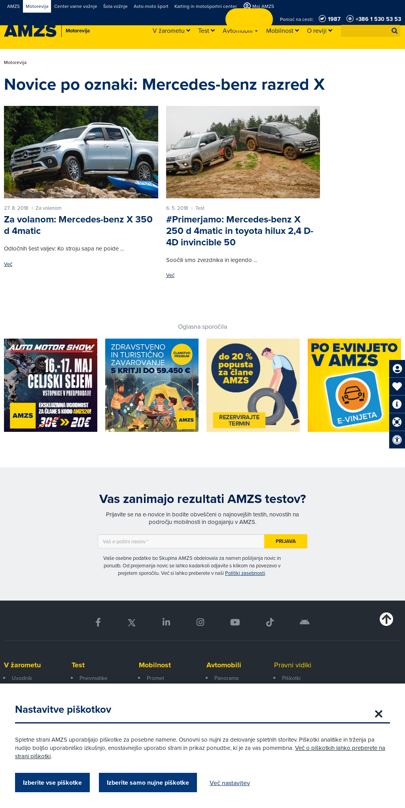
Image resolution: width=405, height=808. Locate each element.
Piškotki (291, 678)
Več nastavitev (230, 782)
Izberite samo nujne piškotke (149, 782)
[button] (394, 30)
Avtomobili (223, 665)
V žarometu (22, 665)
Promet (155, 678)
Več (8, 264)
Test (78, 665)
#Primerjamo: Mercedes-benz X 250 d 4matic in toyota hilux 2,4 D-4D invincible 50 (239, 230)
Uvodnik (22, 678)
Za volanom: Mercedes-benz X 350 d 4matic (78, 225)
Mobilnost (155, 665)
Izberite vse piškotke (53, 782)
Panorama (226, 678)
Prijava (286, 541)
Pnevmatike (93, 678)
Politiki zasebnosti (245, 572)
